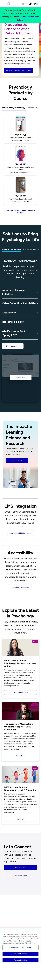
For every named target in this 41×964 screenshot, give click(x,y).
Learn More (20, 819)
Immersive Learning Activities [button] (13, 292)
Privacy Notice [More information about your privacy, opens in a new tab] (30, 943)
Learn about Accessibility (20, 587)
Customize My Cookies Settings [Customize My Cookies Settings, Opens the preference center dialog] (20, 947)
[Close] (37, 15)
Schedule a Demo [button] (20, 876)
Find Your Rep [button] (20, 867)
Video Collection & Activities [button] (19, 303)
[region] (20, 946)
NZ (24, 4)
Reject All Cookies (20, 954)
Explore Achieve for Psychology (18, 70)
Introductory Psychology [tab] (13, 108)
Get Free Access (12, 346)
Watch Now (20, 756)
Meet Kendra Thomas (20, 692)
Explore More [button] (17, 460)
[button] (35, 4)
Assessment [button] (9, 312)
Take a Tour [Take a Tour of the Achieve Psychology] (20, 377)
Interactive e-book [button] (13, 321)
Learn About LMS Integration (20, 533)
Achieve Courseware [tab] (11, 249)
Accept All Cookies (20, 960)
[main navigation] (4, 3)
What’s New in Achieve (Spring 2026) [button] (15, 333)
